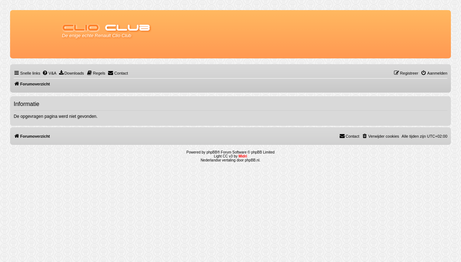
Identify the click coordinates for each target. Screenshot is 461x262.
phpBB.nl (252, 160)
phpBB (211, 152)
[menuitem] (49, 73)
